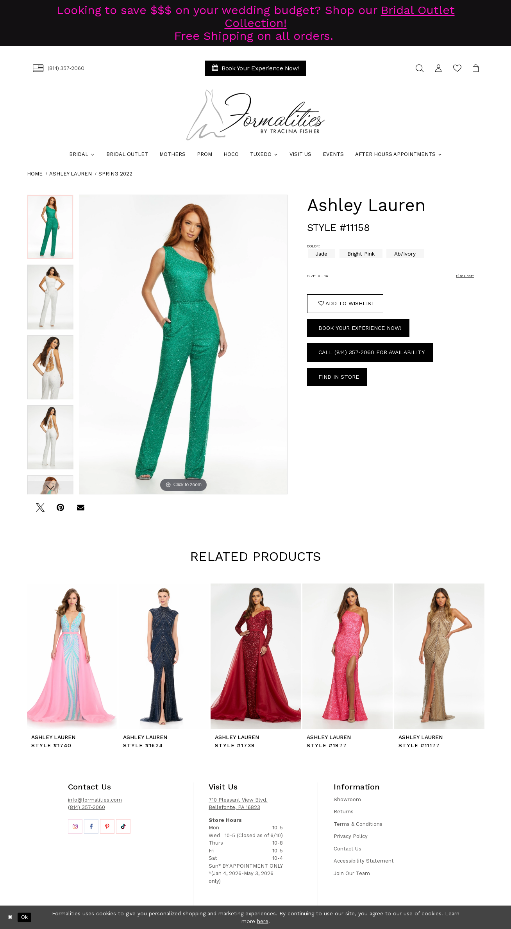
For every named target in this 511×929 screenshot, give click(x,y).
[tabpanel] (50, 230)
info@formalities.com (95, 800)
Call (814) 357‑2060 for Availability (371, 352)
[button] (438, 68)
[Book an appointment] (255, 68)
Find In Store (338, 377)
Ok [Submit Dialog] (24, 917)
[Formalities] (255, 114)
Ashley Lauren (70, 174)
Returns (344, 811)
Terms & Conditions (358, 824)
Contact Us (347, 849)
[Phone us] (58, 68)
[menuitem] (58, 68)
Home (35, 174)
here (262, 921)
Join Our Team (352, 873)
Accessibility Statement (364, 861)
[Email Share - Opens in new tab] (80, 510)
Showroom (347, 799)
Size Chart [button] (465, 276)
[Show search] (419, 68)
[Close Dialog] (10, 917)
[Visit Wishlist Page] (457, 68)
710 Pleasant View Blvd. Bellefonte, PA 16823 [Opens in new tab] (238, 804)
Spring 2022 (115, 174)
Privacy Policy (351, 836)
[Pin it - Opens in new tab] (60, 510)
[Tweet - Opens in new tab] (40, 510)
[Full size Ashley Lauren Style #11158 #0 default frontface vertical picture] (183, 344)
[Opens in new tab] (75, 826)
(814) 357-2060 (86, 807)
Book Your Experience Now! (359, 328)
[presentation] (72, 656)
